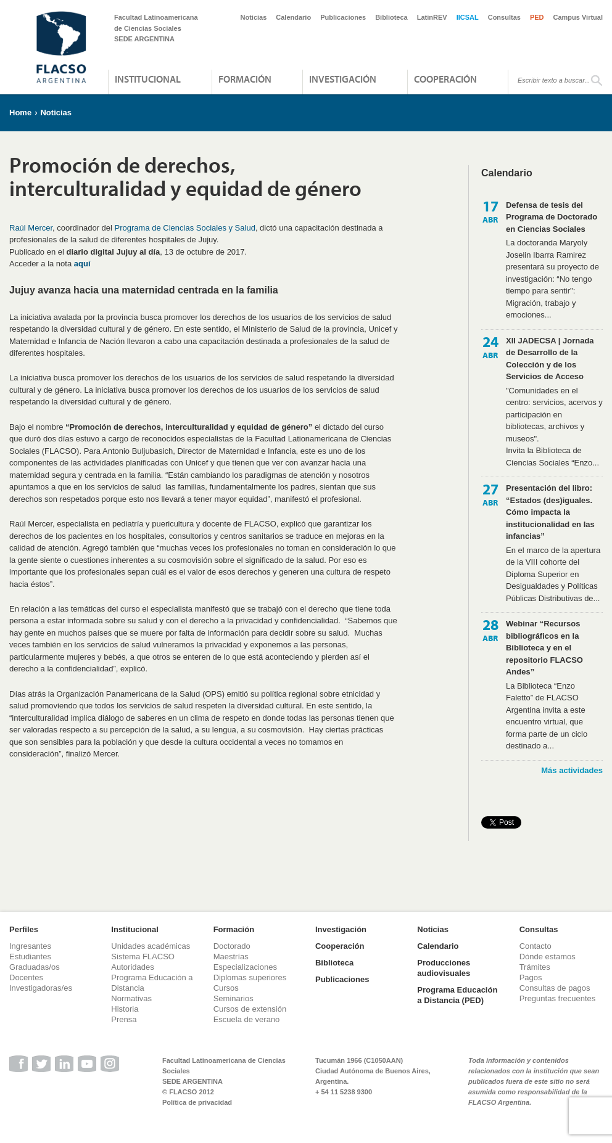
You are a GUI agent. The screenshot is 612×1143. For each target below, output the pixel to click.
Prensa (123, 1019)
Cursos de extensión (250, 1009)
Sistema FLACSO (143, 956)
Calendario (293, 17)
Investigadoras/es (40, 988)
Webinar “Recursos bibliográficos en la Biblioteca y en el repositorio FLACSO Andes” (544, 647)
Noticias (254, 17)
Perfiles (23, 929)
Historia (124, 1009)
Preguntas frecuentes (557, 998)
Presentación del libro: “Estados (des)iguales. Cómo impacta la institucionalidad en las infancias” (550, 512)
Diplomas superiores (250, 977)
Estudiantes (30, 956)
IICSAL (468, 17)
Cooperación (445, 79)
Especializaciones (245, 967)
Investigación (342, 79)
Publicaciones (343, 17)
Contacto (535, 946)
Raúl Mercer (30, 227)
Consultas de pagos (554, 988)
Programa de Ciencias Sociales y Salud (185, 227)
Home (20, 112)
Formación (244, 79)
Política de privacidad (197, 1102)
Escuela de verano (246, 1019)
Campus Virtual (578, 17)
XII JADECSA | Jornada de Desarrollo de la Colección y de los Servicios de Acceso (550, 359)
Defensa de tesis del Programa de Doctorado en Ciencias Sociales (551, 217)
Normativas (131, 998)
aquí (82, 263)
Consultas (504, 17)
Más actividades (572, 770)
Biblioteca (391, 17)
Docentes (26, 977)
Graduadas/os (34, 967)
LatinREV (432, 17)
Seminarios (233, 998)
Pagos (530, 977)
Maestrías (231, 956)
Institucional (148, 79)
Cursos (226, 988)
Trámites (534, 967)
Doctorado (231, 946)
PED (537, 17)
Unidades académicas (150, 946)
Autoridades (132, 967)
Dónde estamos (547, 956)
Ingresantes (30, 946)
